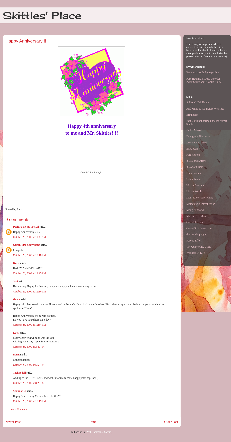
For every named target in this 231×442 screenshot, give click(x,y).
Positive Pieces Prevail (26, 226)
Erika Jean (192, 148)
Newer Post (13, 422)
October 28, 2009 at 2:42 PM (29, 346)
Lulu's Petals (193, 179)
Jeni (15, 281)
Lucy (16, 332)
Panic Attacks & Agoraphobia (202, 72)
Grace (16, 299)
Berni (16, 354)
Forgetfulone (193, 154)
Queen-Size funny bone (26, 244)
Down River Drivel (196, 142)
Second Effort (193, 240)
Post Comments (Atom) (99, 431)
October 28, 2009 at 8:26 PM (29, 383)
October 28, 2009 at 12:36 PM (29, 291)
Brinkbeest (192, 114)
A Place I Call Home (197, 102)
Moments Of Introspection (200, 203)
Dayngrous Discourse (198, 136)
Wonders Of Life (195, 252)
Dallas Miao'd (194, 130)
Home (92, 422)
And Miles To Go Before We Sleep (205, 108)
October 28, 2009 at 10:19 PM (29, 401)
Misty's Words (194, 191)
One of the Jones (195, 222)
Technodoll (19, 372)
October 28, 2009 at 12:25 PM (29, 273)
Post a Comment (19, 409)
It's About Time (194, 166)
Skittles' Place (42, 15)
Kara (16, 263)
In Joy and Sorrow (196, 160)
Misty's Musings (195, 185)
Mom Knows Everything (199, 197)
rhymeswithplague (196, 234)
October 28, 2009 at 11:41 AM (29, 237)
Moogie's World (195, 209)
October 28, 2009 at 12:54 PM (29, 324)
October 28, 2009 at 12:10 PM (29, 255)
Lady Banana (193, 173)
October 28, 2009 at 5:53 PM (29, 364)
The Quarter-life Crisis (198, 246)
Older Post (171, 422)
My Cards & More (196, 216)
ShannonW (19, 391)
